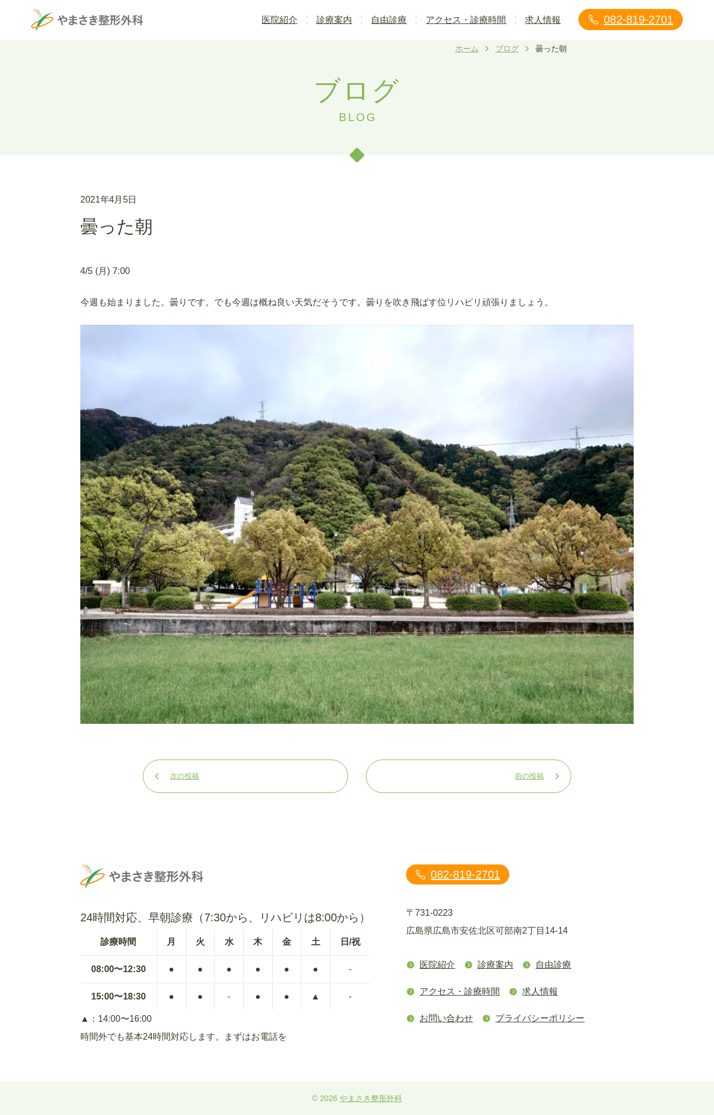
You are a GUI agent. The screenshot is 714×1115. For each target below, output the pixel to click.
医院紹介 (279, 20)
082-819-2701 (630, 19)
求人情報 (543, 20)
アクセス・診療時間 (466, 20)
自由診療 (389, 20)
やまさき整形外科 (371, 1098)
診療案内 (334, 20)
